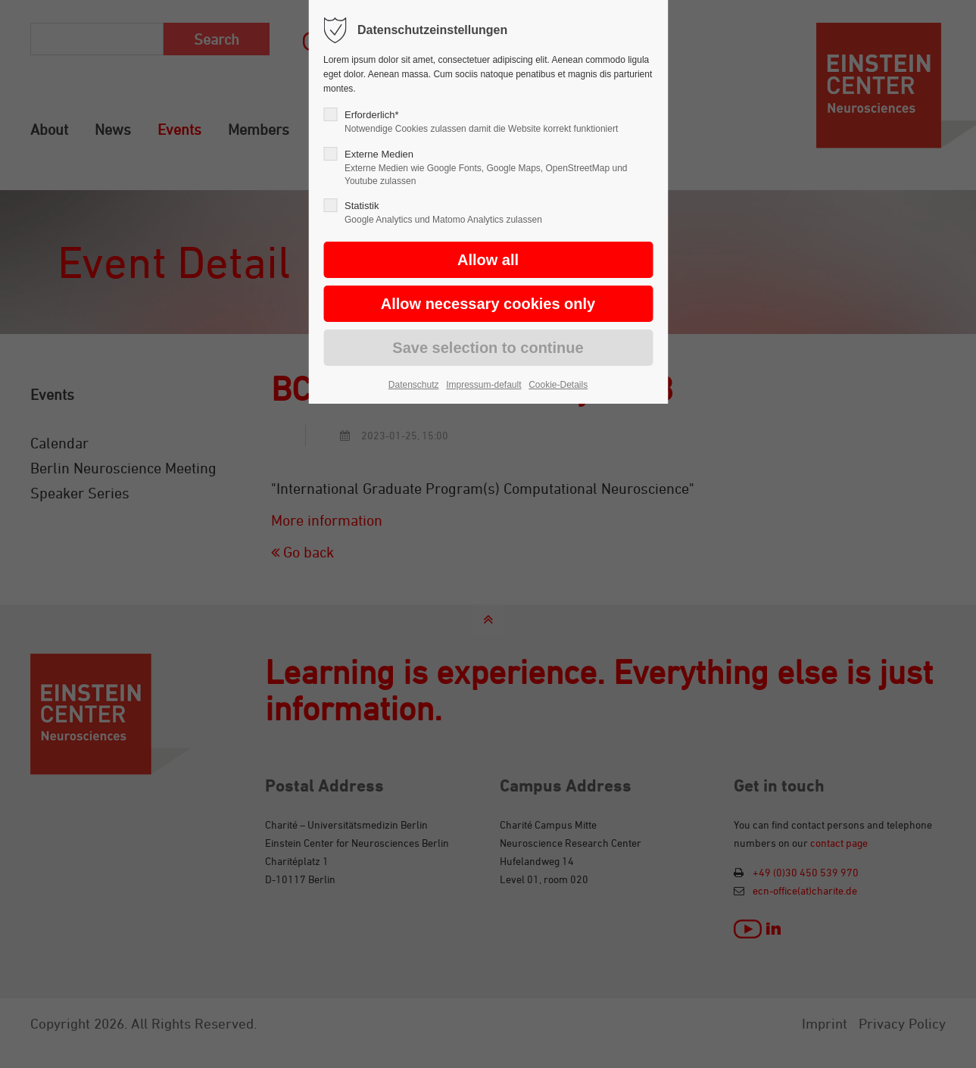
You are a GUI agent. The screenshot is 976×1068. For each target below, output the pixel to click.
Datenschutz (413, 384)
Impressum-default (483, 384)
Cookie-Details (558, 384)
